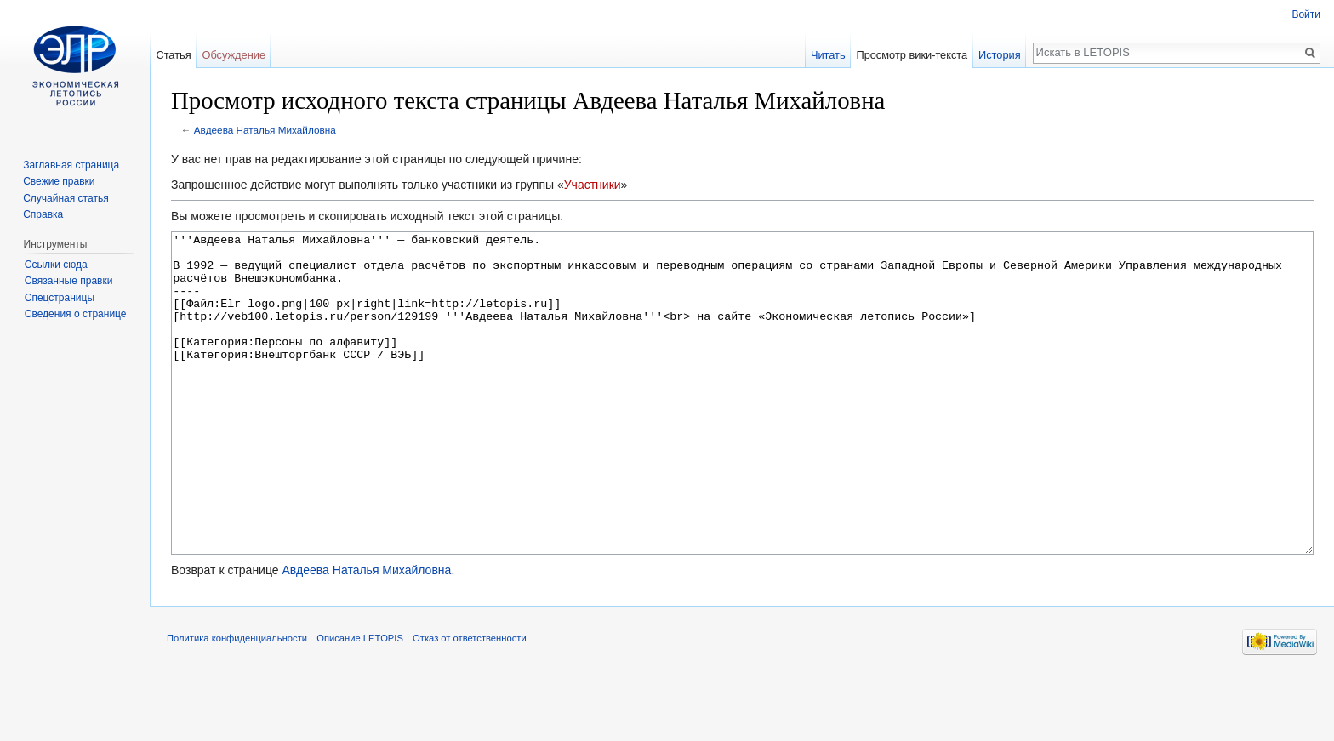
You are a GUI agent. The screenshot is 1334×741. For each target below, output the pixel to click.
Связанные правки (69, 281)
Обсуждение (233, 54)
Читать (828, 54)
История (999, 54)
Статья (173, 54)
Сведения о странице (76, 314)
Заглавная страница (71, 165)
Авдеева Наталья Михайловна (265, 129)
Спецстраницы (59, 298)
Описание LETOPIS (359, 702)
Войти (1305, 14)
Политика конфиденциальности (237, 702)
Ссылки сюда (56, 265)
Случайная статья (65, 198)
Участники (592, 184)
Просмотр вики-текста (911, 54)
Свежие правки (58, 181)
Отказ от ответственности (470, 702)
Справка (43, 214)
